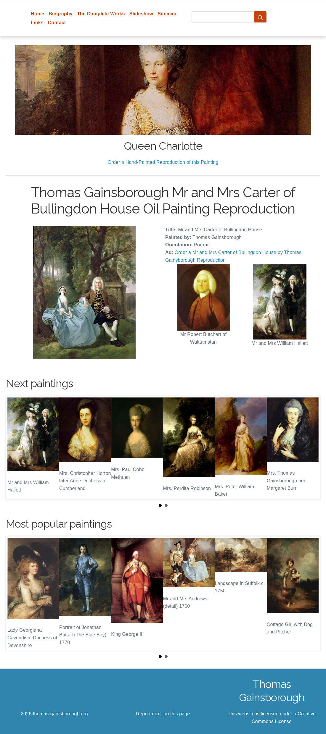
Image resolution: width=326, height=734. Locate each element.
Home (37, 13)
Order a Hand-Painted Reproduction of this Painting (163, 162)
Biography (61, 13)
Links (37, 22)
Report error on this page (163, 713)
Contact (57, 22)
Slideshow (141, 13)
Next (311, 447)
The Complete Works (101, 13)
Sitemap (167, 13)
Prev (15, 447)
